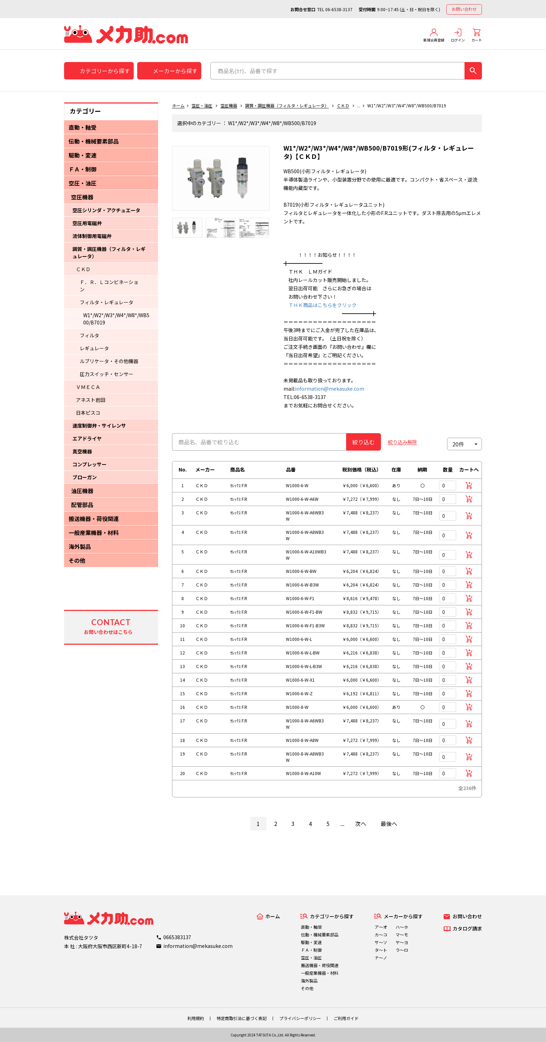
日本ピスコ (88, 412)
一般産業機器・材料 (94, 532)
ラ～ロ (402, 950)
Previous (166, 181)
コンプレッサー (89, 464)
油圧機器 (82, 490)
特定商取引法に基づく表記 (242, 1018)
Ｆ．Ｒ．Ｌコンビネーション (109, 285)
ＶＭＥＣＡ (88, 386)
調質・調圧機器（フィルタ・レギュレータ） (109, 252)
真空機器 (82, 451)
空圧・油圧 (82, 183)
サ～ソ (381, 942)
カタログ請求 (467, 928)
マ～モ (402, 934)
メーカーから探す (175, 71)
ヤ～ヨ (402, 942)
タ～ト (381, 950)
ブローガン (84, 477)
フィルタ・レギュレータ (106, 302)
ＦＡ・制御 (82, 169)
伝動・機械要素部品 (94, 141)
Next (274, 181)
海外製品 (80, 546)
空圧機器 (82, 197)
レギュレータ (94, 348)
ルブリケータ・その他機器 (109, 361)
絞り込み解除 (402, 441)
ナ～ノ (381, 957)
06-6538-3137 (338, 9)
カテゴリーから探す (105, 71)
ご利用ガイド (346, 1018)
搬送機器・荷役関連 (94, 518)
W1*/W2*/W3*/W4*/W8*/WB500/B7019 (116, 319)
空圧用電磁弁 (87, 223)
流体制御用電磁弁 (91, 235)
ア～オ (381, 927)
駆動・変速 (82, 155)
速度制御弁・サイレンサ (99, 425)
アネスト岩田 (90, 399)
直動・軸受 (82, 127)
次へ (360, 823)
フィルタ (89, 335)
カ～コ (381, 934)
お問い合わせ (464, 9)
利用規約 (195, 1018)
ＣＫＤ (83, 269)
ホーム (178, 105)
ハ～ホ (402, 927)
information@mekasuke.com (329, 388)
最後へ (389, 823)
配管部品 (82, 504)
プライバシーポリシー (300, 1018)
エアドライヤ (87, 438)
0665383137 (177, 937)
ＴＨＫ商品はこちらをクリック (320, 304)
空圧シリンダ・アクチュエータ (106, 210)
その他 (77, 560)
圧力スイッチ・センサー (106, 373)
